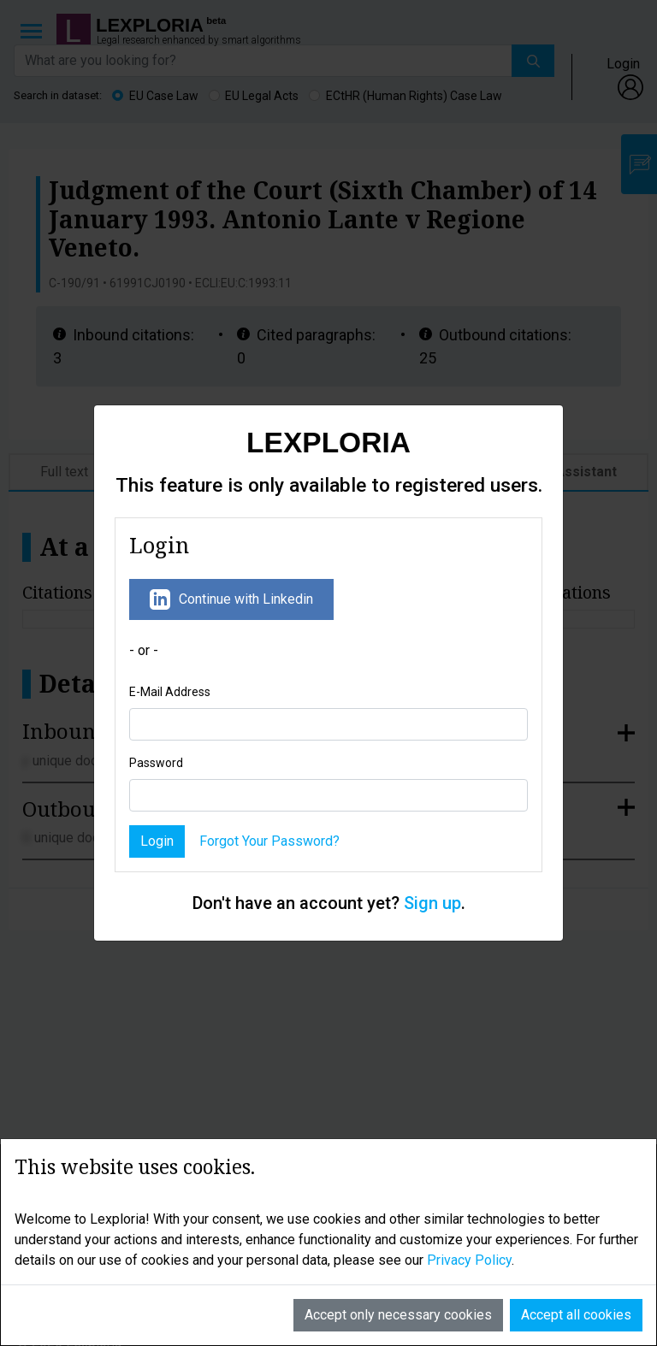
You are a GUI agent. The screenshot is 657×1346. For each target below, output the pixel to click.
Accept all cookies (576, 1286)
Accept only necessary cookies (398, 1286)
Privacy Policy (469, 1232)
